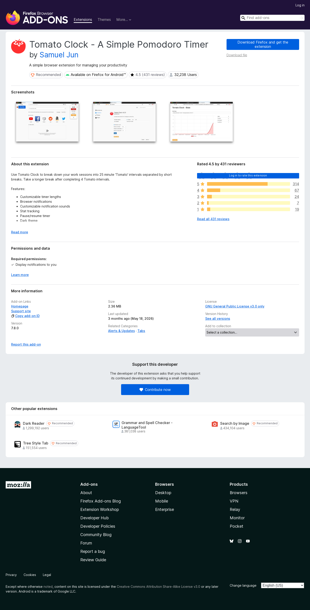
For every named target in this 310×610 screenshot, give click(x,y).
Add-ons (89, 484)
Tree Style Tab (35, 443)
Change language (243, 585)
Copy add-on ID (25, 316)
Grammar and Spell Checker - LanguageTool (147, 425)
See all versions (217, 318)
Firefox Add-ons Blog (100, 501)
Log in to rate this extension (248, 175)
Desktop (163, 492)
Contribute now (155, 389)
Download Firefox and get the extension (262, 44)
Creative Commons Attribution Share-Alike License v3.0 (158, 586)
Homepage (19, 306)
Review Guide (93, 559)
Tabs (141, 331)
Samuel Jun (59, 54)
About (86, 492)
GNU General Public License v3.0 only (234, 306)
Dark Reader (33, 423)
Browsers (238, 492)
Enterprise (164, 509)
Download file (237, 55)
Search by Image (234, 423)
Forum (86, 543)
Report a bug (92, 551)
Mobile (161, 501)
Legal (47, 575)
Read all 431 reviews (213, 219)
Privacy (11, 575)
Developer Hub (94, 517)
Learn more (20, 275)
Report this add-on (26, 344)
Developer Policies (97, 526)
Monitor (237, 517)
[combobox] (272, 18)
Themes (104, 19)
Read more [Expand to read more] (19, 232)
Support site (21, 311)
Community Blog (96, 534)
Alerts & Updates (121, 331)
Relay (235, 509)
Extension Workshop (99, 509)
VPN (234, 501)
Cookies (30, 575)
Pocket (236, 526)
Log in (300, 5)
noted (48, 586)
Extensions (83, 19)
